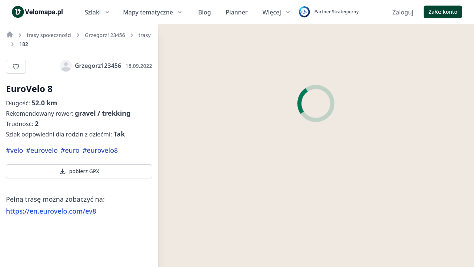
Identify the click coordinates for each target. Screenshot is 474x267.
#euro (70, 150)
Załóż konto (442, 11)
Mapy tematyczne (153, 12)
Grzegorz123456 (90, 66)
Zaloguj (403, 12)
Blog (204, 12)
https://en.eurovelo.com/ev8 (51, 211)
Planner (237, 12)
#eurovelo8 (100, 150)
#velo (14, 150)
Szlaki (98, 12)
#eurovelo (41, 150)
